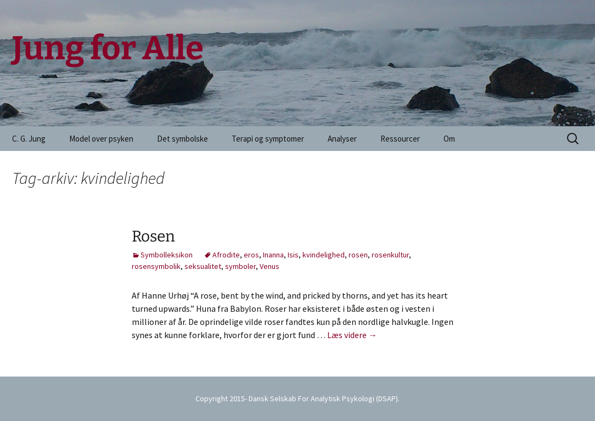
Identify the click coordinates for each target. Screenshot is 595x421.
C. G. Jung (29, 138)
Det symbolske (182, 138)
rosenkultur (390, 255)
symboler (240, 266)
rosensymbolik (156, 266)
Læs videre (352, 334)
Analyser (342, 138)
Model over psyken (101, 138)
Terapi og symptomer (268, 138)
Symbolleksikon (167, 255)
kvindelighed (323, 255)
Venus (269, 266)
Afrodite (226, 255)
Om (449, 138)
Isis (293, 255)
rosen (358, 255)
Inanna (273, 255)
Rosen (153, 236)
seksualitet (202, 266)
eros (251, 255)
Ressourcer (400, 138)
